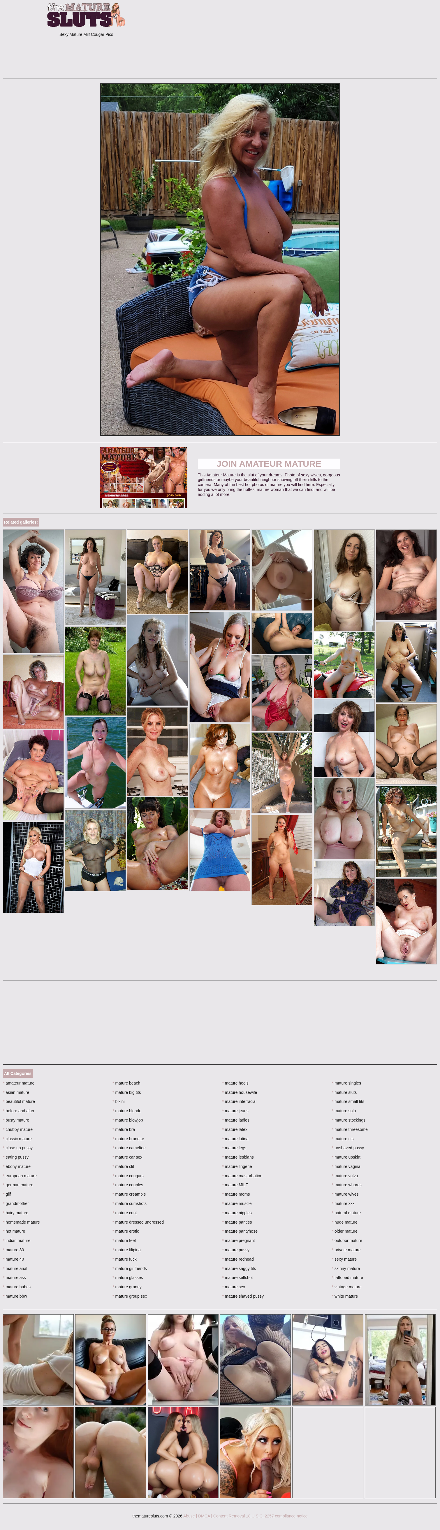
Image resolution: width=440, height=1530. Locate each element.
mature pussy (235, 1249)
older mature (345, 1231)
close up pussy (18, 1147)
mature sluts (344, 1092)
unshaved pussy (348, 1147)
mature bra (123, 1129)
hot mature (14, 1231)
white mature (345, 1296)
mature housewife (239, 1092)
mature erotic (125, 1231)
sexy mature (344, 1259)
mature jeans (235, 1110)
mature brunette (128, 1138)
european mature (20, 1175)
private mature (346, 1249)
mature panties (237, 1222)
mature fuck (124, 1259)
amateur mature (18, 1083)
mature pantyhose (240, 1231)
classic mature (17, 1138)
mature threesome (350, 1129)
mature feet (124, 1240)
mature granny (127, 1287)
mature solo (344, 1110)
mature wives (345, 1194)
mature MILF (235, 1184)
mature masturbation (242, 1175)
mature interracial (239, 1101)
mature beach (126, 1083)
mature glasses (127, 1277)
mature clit (123, 1166)
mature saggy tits (239, 1268)
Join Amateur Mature (269, 464)
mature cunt (124, 1212)
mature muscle (237, 1203)
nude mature (345, 1222)
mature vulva (345, 1175)
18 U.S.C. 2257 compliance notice (277, 1516)
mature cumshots (129, 1203)
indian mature (16, 1240)
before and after (18, 1110)
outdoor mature (347, 1240)
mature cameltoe (129, 1147)
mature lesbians (238, 1157)
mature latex (234, 1129)
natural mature (346, 1212)
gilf (7, 1194)
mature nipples (237, 1212)
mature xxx (343, 1203)
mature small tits (348, 1101)
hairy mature (15, 1212)
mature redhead (238, 1259)
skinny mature (346, 1268)
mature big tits (126, 1092)
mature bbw (15, 1296)
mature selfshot (237, 1277)
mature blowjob (127, 1120)
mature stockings (348, 1120)
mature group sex (129, 1296)
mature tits (343, 1138)
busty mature (16, 1120)
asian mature (16, 1092)
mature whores (347, 1184)
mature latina (235, 1138)
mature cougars (128, 1175)
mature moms (236, 1194)
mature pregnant (238, 1240)
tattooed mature (347, 1277)
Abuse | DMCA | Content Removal (214, 1516)
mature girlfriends (129, 1268)
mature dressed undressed (138, 1222)
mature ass (14, 1277)
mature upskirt (346, 1157)
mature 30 (13, 1249)
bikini (118, 1101)
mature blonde (126, 1110)
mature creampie (129, 1194)
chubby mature (18, 1129)
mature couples (127, 1184)
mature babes (17, 1287)
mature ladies (235, 1120)
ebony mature (17, 1166)
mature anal (15, 1268)
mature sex (233, 1287)
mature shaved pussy (243, 1296)
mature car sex (127, 1157)
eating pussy (16, 1157)
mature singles (346, 1083)
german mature (18, 1184)
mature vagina (346, 1166)
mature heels (235, 1083)
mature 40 (13, 1259)
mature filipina (126, 1249)
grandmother (16, 1203)
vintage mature (347, 1287)
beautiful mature (19, 1101)
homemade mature (21, 1222)
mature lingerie (237, 1166)
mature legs (234, 1147)
